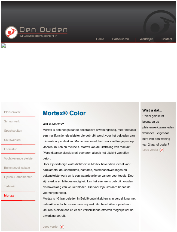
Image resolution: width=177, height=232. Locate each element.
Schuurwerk (12, 121)
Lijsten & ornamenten (18, 177)
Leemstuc (10, 149)
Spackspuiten (13, 130)
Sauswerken (12, 139)
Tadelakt (9, 186)
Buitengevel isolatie (17, 167)
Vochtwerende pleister (18, 158)
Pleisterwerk (12, 112)
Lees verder (53, 226)
